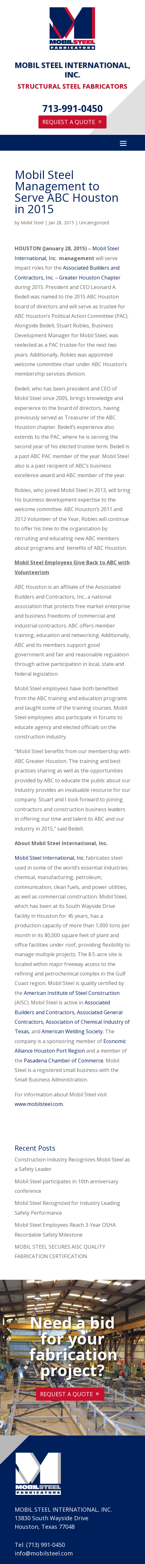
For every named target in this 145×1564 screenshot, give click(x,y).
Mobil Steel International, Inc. (50, 857)
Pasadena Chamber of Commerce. (64, 1060)
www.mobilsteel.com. (39, 1104)
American (35, 992)
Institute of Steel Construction (83, 992)
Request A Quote (68, 122)
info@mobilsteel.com (44, 1553)
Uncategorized (94, 223)
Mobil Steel (32, 223)
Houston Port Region (59, 1050)
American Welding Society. (73, 1031)
